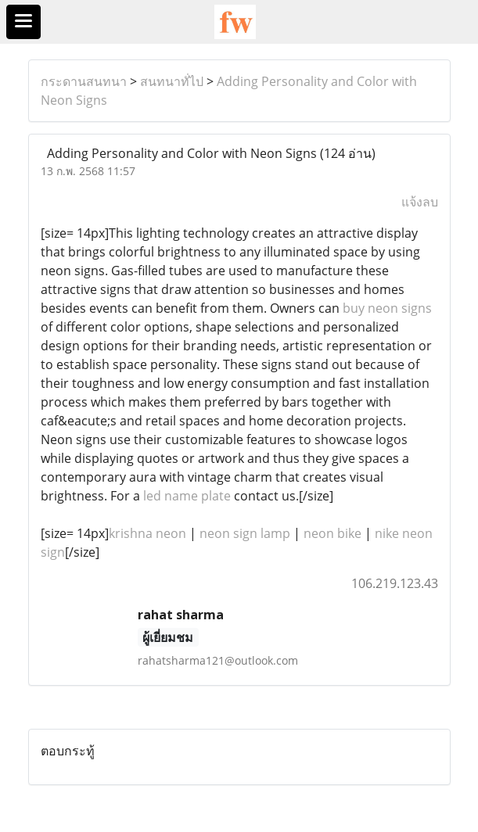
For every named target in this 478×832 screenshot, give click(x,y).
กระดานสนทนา (84, 81)
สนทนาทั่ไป (171, 81)
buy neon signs (387, 308)
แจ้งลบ (419, 201)
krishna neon (147, 533)
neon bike (332, 533)
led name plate (187, 495)
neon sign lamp (244, 533)
